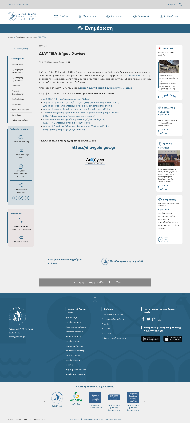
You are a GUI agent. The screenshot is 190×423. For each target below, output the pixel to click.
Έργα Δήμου (17, 115)
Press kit (105, 324)
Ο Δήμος (61, 16)
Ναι (110, 282)
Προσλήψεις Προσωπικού (17, 79)
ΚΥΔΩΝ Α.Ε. (57, 399)
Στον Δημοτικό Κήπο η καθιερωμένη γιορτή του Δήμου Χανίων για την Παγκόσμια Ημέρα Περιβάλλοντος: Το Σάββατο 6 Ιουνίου (167, 175)
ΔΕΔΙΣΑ (76, 398)
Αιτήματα (171, 4)
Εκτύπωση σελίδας (21, 139)
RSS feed (106, 329)
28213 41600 (21, 226)
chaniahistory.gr (73, 360)
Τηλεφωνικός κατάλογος (113, 314)
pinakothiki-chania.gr (75, 351)
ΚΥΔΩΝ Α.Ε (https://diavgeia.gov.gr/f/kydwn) (67, 123)
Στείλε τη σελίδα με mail (20, 153)
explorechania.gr (74, 336)
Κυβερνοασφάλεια (20, 120)
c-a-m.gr (69, 365)
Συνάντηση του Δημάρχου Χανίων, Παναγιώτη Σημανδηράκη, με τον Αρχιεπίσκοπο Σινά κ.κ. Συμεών (168, 220)
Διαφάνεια (31, 37)
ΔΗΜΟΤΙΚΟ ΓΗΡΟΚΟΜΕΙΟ (95, 400)
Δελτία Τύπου (17, 64)
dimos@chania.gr (21, 242)
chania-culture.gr (74, 322)
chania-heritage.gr (74, 346)
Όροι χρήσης (74, 419)
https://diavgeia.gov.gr (93, 148)
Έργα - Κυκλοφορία (20, 110)
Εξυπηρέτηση (87, 16)
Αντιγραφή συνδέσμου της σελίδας (20, 170)
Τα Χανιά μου (169, 16)
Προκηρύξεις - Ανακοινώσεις (18, 71)
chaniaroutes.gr (73, 341)
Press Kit (16, 86)
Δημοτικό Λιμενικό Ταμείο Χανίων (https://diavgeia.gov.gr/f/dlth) (77, 109)
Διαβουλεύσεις (18, 99)
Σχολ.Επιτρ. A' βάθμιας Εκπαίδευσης (114, 401)
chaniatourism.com (74, 332)
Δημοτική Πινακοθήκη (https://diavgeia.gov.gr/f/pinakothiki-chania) (78, 106)
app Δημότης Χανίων (76, 370)
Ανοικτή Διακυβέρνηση (18, 92)
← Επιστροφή (21, 49)
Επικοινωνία (141, 16)
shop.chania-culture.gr (76, 327)
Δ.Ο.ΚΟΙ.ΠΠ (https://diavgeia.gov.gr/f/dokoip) (66, 99)
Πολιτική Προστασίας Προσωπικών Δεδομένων (102, 419)
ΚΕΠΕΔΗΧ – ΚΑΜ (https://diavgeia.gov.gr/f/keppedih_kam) (74, 119)
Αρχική (10, 37)
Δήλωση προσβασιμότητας (114, 338)
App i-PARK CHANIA (75, 374)
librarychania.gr (73, 355)
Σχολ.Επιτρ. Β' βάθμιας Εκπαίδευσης (133, 401)
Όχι (119, 282)
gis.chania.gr (71, 318)
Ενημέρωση (114, 16)
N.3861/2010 (135, 76)
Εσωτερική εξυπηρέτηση (113, 319)
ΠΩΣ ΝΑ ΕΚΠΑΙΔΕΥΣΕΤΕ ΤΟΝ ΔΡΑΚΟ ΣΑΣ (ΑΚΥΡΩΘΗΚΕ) (167, 123)
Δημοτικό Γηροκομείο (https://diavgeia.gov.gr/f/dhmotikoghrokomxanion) (81, 102)
